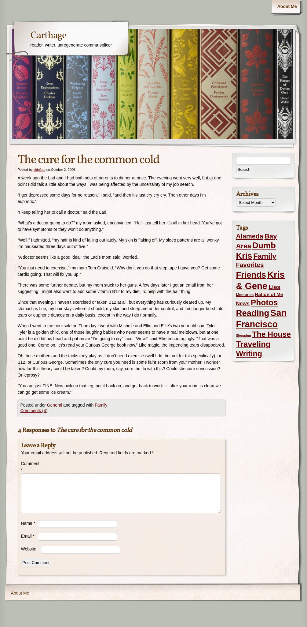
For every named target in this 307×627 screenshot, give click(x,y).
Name (28, 523)
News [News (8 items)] (243, 303)
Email (28, 536)
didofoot (39, 169)
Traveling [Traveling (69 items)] (253, 344)
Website (28, 548)
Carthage (48, 36)
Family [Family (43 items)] (264, 256)
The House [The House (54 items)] (271, 334)
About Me (287, 6)
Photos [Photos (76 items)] (264, 302)
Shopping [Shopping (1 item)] (243, 335)
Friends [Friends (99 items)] (251, 275)
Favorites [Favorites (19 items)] (250, 264)
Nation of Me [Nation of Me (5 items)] (269, 294)
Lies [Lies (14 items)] (274, 287)
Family (101, 405)
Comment (29, 466)
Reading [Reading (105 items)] (252, 313)
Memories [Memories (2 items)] (245, 295)
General (54, 405)
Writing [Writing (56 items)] (249, 353)
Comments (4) (34, 410)
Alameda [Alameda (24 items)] (249, 236)
